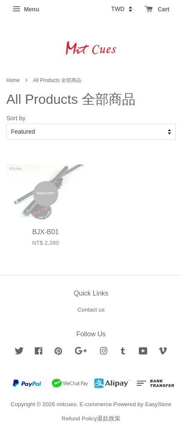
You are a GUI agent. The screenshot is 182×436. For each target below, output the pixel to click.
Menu (26, 9)
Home (13, 80)
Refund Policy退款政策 (91, 418)
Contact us (91, 310)
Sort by (16, 118)
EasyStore (158, 404)
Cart (157, 9)
